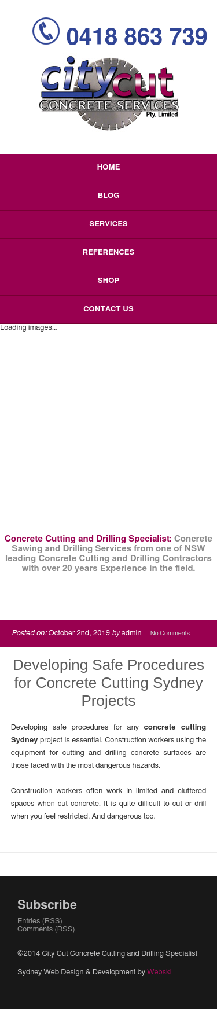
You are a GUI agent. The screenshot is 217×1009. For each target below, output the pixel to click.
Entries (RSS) (39, 921)
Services (108, 224)
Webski (159, 972)
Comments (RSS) (46, 929)
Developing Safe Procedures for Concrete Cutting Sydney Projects (108, 682)
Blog (108, 196)
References (109, 252)
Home (108, 167)
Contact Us (108, 309)
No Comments (170, 633)
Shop (109, 281)
